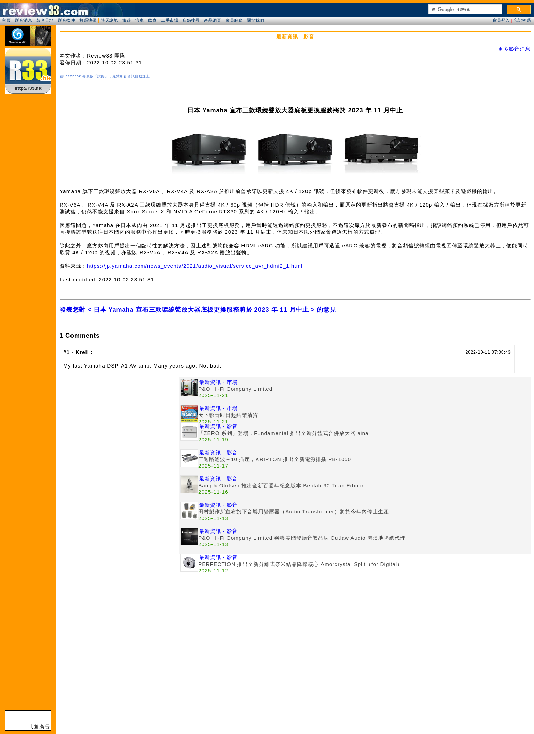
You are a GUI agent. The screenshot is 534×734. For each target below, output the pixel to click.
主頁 (6, 20)
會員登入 (501, 20)
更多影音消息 (514, 49)
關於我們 (255, 20)
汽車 (139, 20)
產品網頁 (212, 20)
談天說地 (109, 20)
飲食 (152, 20)
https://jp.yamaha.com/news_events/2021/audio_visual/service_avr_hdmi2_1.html (194, 266)
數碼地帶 (87, 20)
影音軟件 (66, 20)
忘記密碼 (522, 20)
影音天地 (44, 20)
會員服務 (233, 20)
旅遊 (126, 20)
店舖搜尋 (191, 20)
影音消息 (23, 20)
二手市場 (169, 20)
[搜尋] (465, 9)
